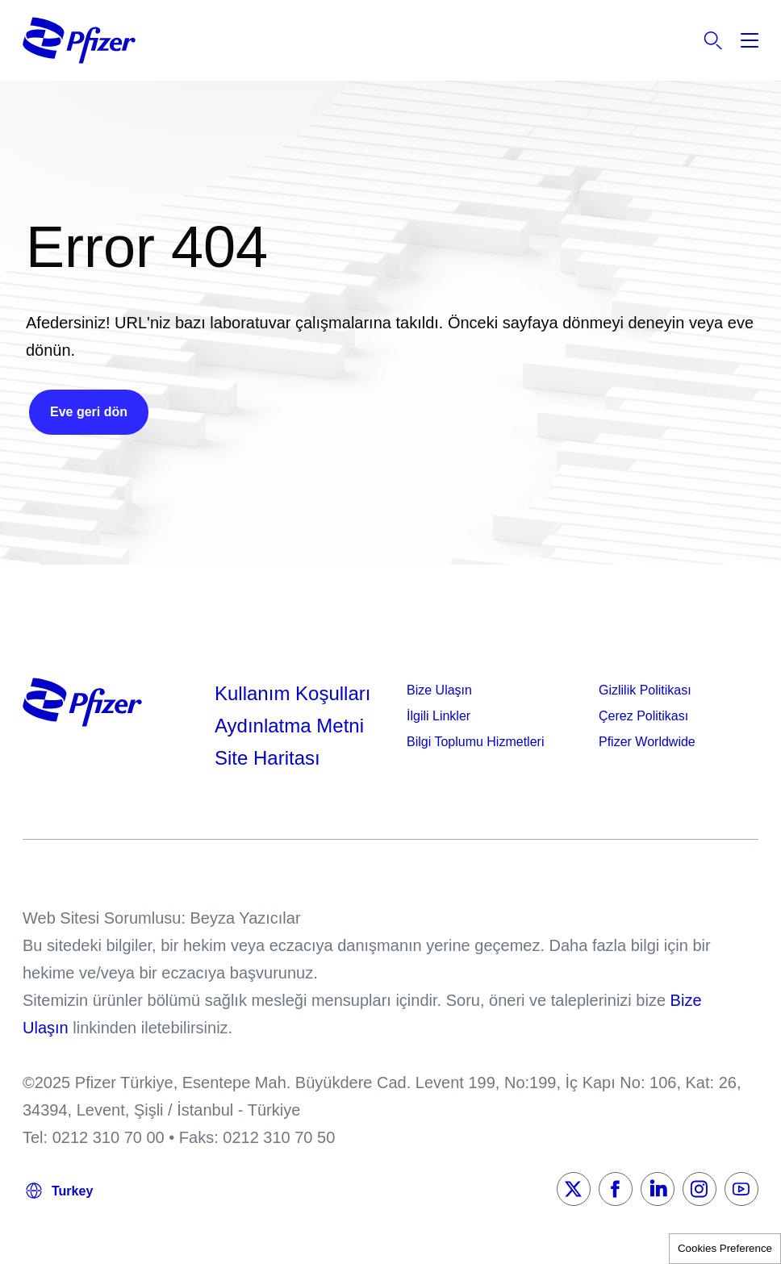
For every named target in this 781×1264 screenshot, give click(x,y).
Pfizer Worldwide (647, 742)
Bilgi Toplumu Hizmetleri (475, 742)
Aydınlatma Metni (289, 725)
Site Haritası (267, 758)
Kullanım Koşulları (292, 693)
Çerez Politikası (643, 716)
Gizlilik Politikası (645, 690)
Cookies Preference (725, 1248)
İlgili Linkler (438, 716)
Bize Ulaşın (439, 690)
